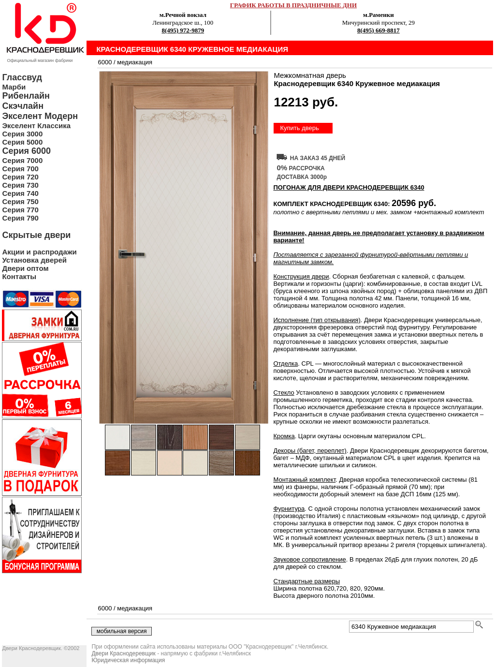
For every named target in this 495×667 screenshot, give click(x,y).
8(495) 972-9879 (182, 30)
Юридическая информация (128, 660)
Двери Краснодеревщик (123, 653)
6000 (105, 62)
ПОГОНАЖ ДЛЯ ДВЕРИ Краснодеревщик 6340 (348, 187)
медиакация (134, 62)
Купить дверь (299, 128)
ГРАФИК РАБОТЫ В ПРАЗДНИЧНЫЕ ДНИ (293, 5)
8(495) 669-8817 (378, 30)
